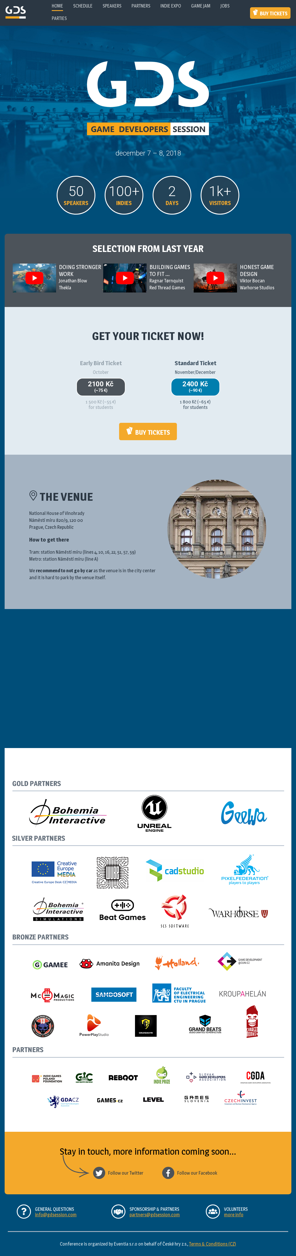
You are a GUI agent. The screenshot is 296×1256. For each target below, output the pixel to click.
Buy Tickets (270, 13)
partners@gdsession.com (155, 1214)
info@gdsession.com (56, 1214)
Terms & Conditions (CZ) (212, 1244)
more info (233, 1214)
